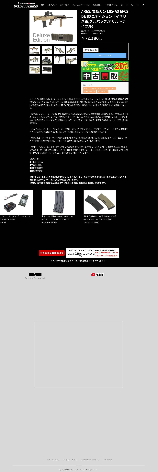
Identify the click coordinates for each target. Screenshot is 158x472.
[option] (53, 26)
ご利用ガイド (52, 5)
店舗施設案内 (97, 5)
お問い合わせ (107, 460)
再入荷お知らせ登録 (91, 50)
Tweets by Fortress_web (35, 278)
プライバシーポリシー (70, 460)
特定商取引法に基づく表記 (90, 460)
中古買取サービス (111, 5)
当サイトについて (53, 460)
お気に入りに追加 (105, 55)
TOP (42, 5)
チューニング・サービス (81, 5)
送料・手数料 (64, 5)
